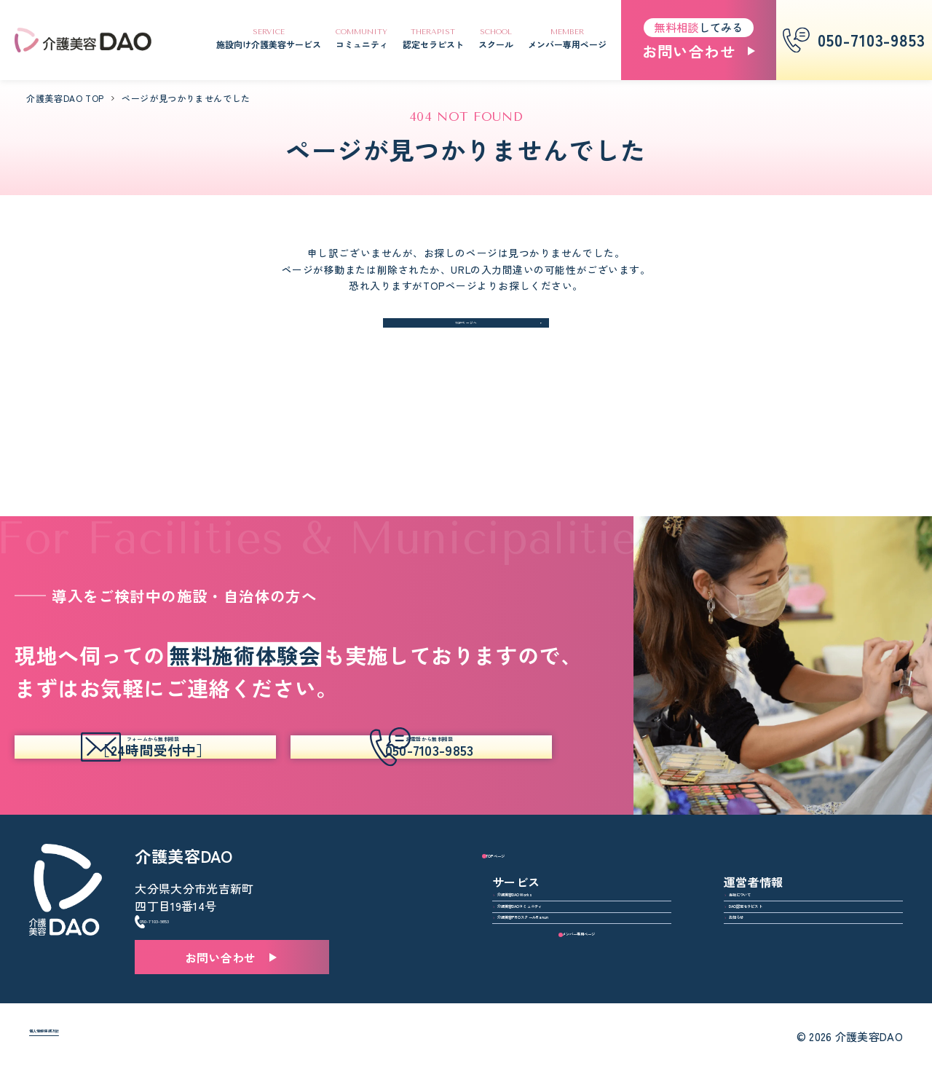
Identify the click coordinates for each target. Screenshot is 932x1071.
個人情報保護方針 (77, 1037)
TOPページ (522, 797)
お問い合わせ (220, 924)
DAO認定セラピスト (792, 884)
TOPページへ (466, 332)
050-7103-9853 (194, 881)
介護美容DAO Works (561, 851)
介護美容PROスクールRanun (583, 916)
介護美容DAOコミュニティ (579, 884)
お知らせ (762, 916)
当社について (774, 851)
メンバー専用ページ (778, 965)
